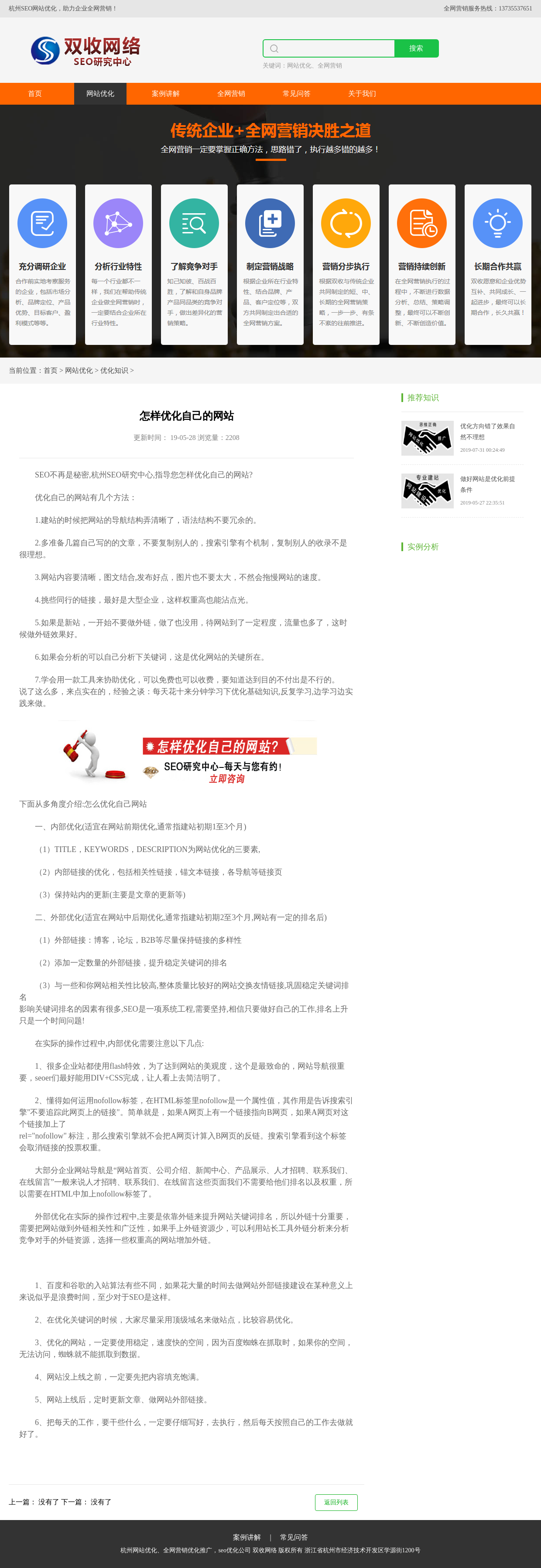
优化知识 (114, 370)
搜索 (416, 48)
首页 (35, 93)
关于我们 (362, 93)
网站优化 (100, 93)
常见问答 (297, 93)
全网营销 (231, 93)
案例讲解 (166, 93)
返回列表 (336, 1502)
